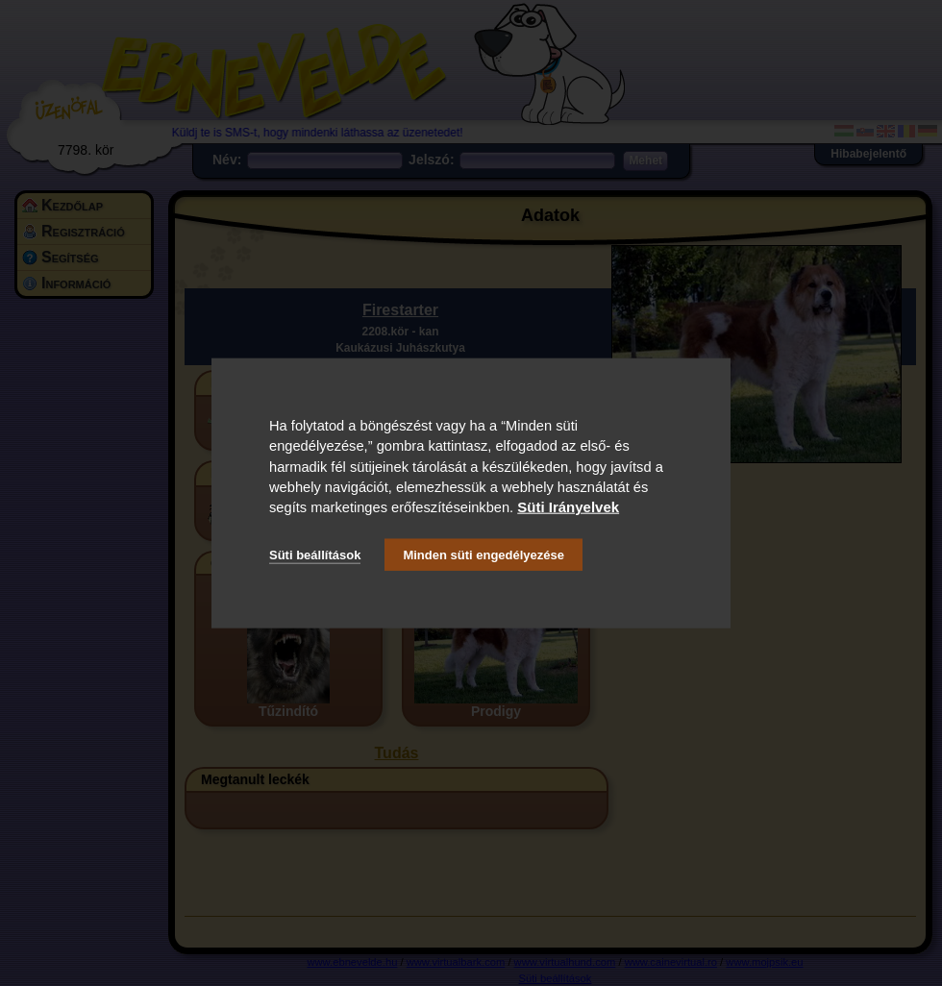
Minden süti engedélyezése (483, 554)
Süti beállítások (314, 554)
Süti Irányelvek (568, 507)
